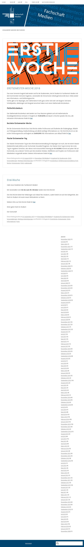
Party (18, 221)
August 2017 (64, 332)
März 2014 (64, 417)
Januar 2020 (64, 283)
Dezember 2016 (66, 349)
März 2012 (64, 473)
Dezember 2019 (66, 285)
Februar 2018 (65, 317)
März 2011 (64, 495)
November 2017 (66, 324)
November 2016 (66, 351)
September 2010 (66, 509)
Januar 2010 (64, 529)
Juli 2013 (63, 436)
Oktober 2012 (65, 458)
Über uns (35, 2)
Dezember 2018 (66, 295)
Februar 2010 (65, 526)
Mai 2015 (63, 388)
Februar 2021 (65, 261)
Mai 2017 (63, 339)
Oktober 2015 (65, 378)
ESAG (69, 158)
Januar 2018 (64, 319)
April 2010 (64, 521)
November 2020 (66, 266)
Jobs (19, 2)
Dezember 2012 (66, 453)
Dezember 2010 (66, 502)
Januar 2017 (64, 346)
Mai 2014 (63, 412)
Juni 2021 (63, 254)
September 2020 (66, 271)
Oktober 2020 (65, 268)
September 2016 (66, 356)
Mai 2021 (63, 256)
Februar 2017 (65, 344)
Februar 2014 (65, 419)
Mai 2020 (63, 278)
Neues (12, 2)
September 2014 (66, 405)
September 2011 (66, 485)
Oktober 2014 (65, 402)
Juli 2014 (63, 407)
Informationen (11, 221)
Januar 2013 (64, 451)
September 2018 (66, 300)
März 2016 (64, 371)
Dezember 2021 (66, 246)
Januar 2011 (64, 500)
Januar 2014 (64, 422)
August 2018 (64, 302)
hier (31, 118)
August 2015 (64, 383)
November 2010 (66, 504)
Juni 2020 (63, 276)
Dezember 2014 (66, 397)
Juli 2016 (63, 361)
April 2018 (64, 312)
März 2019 (64, 293)
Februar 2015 (65, 395)
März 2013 (64, 446)
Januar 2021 (64, 264)
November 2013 (66, 427)
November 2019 (66, 288)
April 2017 (64, 341)
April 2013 (64, 444)
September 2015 (66, 380)
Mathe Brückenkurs (48, 2)
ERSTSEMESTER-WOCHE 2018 (23, 88)
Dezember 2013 (66, 424)
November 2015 (66, 375)
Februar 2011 (65, 497)
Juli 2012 (63, 463)
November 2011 (66, 480)
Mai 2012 (63, 468)
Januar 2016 (64, 373)
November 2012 (66, 456)
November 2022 (66, 239)
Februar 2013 (65, 448)
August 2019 (64, 290)
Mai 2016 (63, 366)
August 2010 (64, 512)
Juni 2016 (63, 363)
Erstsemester (16, 163)
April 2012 (64, 470)
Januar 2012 (64, 475)
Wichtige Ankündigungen (25, 161)
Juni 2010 (63, 517)
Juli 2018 (63, 305)
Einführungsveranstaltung (67, 161)
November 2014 (66, 400)
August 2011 (64, 487)
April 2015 (64, 390)
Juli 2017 (63, 334)
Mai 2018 (63, 310)
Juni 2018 (63, 307)
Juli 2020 (63, 273)
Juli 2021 (63, 251)
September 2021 (66, 249)
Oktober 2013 (65, 429)
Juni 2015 (63, 385)
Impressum (28, 543)
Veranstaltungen (12, 161)
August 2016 (64, 358)
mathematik (28, 163)
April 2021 (64, 259)
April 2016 (64, 368)
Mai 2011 (63, 492)
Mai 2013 (63, 441)
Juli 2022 (63, 242)
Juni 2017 (63, 337)
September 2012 (66, 461)
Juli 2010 (63, 514)
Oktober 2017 (65, 327)
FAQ (26, 2)
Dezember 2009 (66, 531)
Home (4, 2)
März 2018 (64, 315)
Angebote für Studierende (59, 158)
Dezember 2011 (66, 478)
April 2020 (64, 281)
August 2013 (64, 434)
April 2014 (64, 414)
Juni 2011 (63, 490)
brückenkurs (54, 161)
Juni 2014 (63, 410)
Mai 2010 (63, 519)
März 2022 (64, 244)
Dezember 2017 (66, 322)
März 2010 (64, 524)
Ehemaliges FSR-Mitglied (42, 158)
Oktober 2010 (65, 507)
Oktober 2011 (65, 483)
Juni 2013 (63, 439)
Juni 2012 (63, 465)
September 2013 (66, 431)
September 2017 (66, 329)
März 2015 (64, 392)
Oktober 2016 (65, 354)
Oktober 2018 (65, 298)
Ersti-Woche (13, 180)
